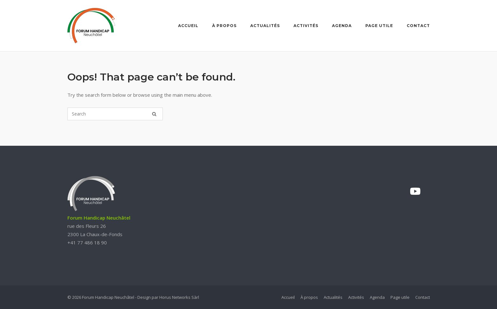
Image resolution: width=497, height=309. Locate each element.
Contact (418, 25)
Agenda (342, 25)
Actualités (265, 25)
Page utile (379, 25)
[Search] (154, 114)
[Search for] (115, 114)
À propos (224, 25)
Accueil (188, 25)
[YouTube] (415, 191)
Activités (305, 25)
